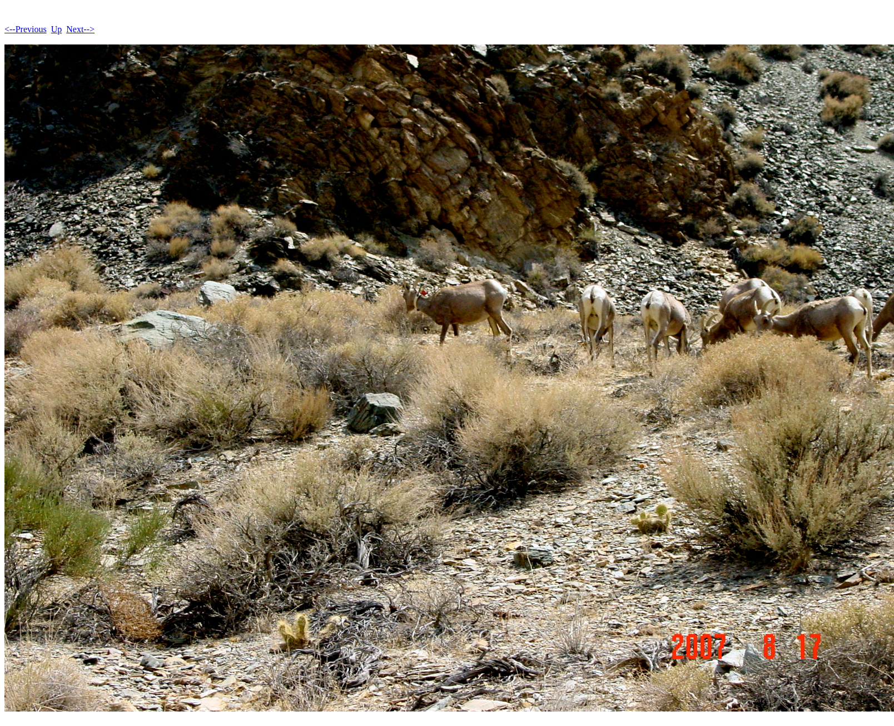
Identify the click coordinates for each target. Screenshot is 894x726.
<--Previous (25, 29)
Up (56, 29)
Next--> (80, 29)
